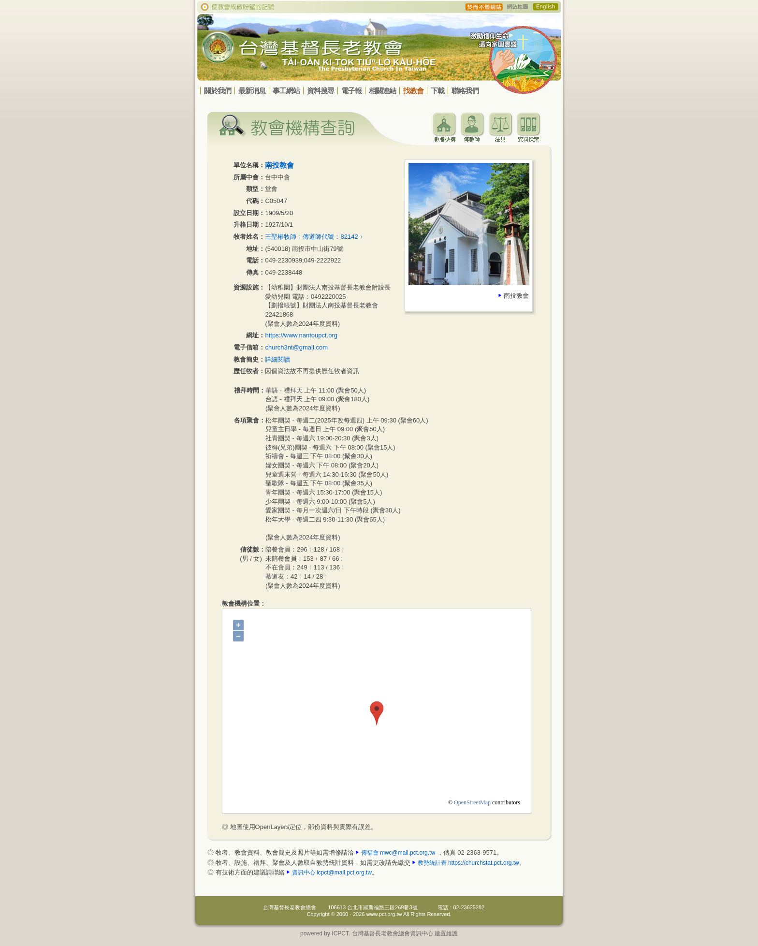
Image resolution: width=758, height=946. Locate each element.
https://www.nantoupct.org (301, 335)
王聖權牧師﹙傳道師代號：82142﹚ (314, 236)
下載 (437, 90)
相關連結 (382, 90)
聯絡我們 (465, 90)
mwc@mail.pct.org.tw (407, 852)
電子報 (351, 90)
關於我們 (217, 90)
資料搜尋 (320, 90)
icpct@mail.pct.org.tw (344, 872)
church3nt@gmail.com (296, 347)
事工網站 (286, 90)
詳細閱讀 (277, 359)
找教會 (413, 90)
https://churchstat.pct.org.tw (483, 862)
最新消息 (251, 90)
